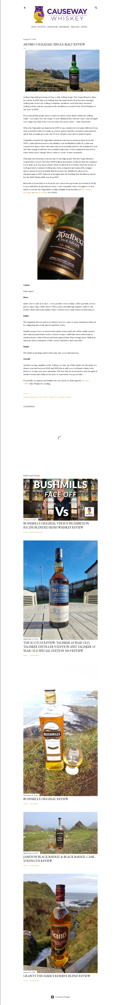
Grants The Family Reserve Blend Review (56, 976)
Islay (36, 397)
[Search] (96, 7)
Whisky (68, 397)
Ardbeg (31, 397)
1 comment (34, 804)
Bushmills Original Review (45, 799)
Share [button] (25, 393)
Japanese (64, 27)
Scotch (42, 27)
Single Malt (53, 397)
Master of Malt (41, 192)
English (75, 27)
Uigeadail (61, 397)
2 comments (34, 655)
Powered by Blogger (60, 997)
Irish (34, 27)
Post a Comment (36, 532)
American (52, 27)
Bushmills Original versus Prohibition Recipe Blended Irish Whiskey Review (56, 525)
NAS (40, 397)
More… (84, 27)
